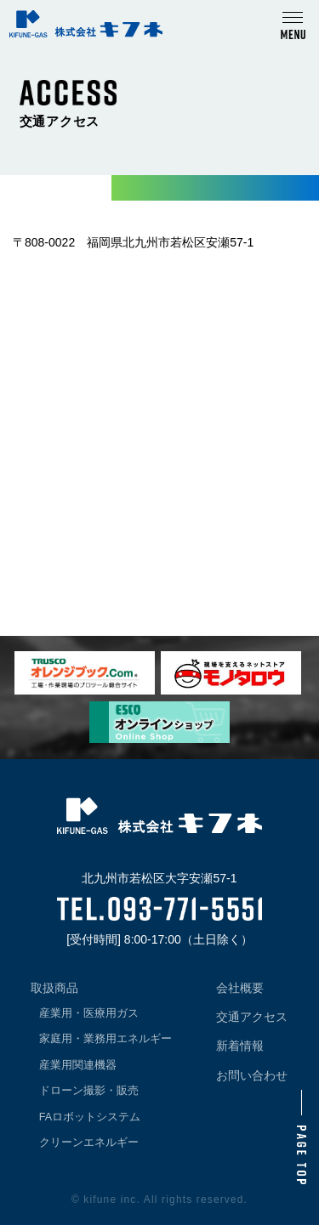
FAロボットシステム (89, 1117)
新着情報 (240, 1045)
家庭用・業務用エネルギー (105, 1039)
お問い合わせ (252, 1075)
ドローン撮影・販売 (89, 1091)
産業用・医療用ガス (89, 1013)
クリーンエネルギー (89, 1142)
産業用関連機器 (78, 1065)
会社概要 (240, 988)
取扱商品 (54, 988)
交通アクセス (252, 1017)
